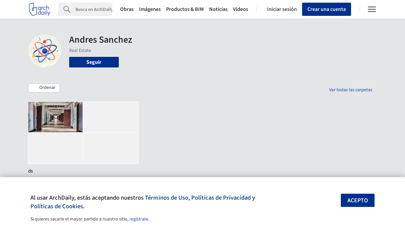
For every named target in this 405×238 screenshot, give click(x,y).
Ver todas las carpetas (350, 90)
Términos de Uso (166, 197)
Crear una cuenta (326, 9)
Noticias (218, 9)
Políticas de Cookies (56, 206)
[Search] (93, 9)
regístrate (138, 219)
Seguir (93, 62)
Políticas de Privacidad (221, 197)
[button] (44, 88)
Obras (127, 9)
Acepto (357, 200)
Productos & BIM (185, 9)
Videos (240, 9)
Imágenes (150, 9)
